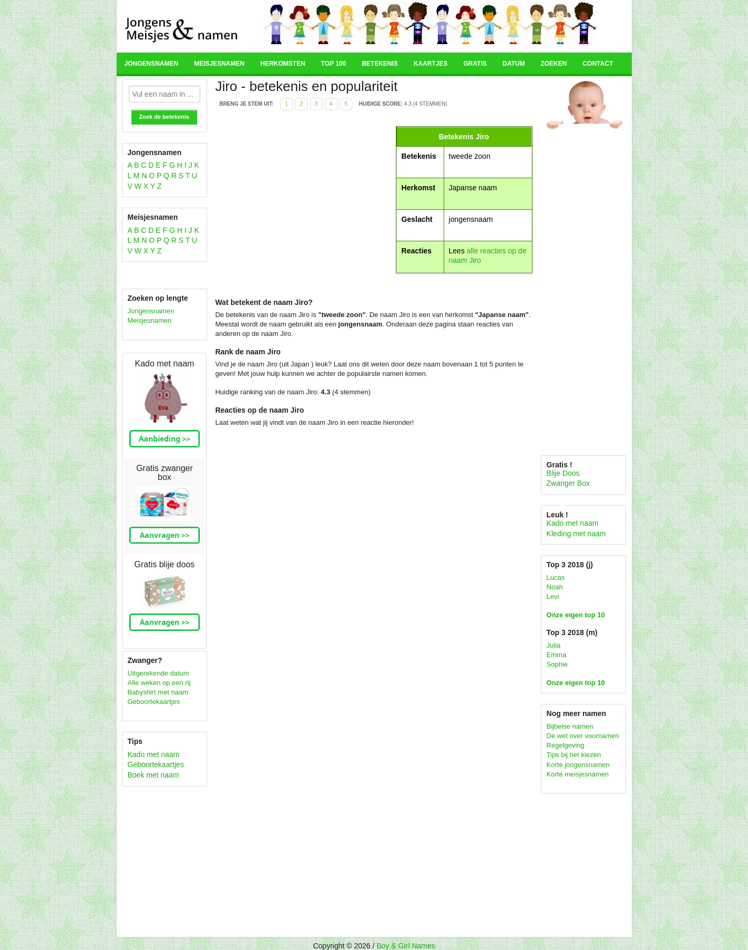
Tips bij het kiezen (574, 755)
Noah (555, 587)
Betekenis (380, 63)
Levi (553, 596)
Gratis (475, 63)
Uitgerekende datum (158, 673)
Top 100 (333, 63)
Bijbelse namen (570, 726)
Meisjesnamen (219, 63)
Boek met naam (153, 775)
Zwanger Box (568, 483)
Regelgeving (566, 745)
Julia (554, 645)
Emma (557, 655)
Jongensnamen (152, 63)
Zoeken (553, 63)
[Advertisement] (304, 199)
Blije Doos (563, 473)
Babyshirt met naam (158, 692)
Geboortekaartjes (154, 702)
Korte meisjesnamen (578, 774)
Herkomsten (282, 63)
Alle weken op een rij (159, 683)
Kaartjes (431, 63)
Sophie (557, 664)
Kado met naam (154, 754)
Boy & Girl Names (405, 946)
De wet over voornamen (583, 736)
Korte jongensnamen (578, 765)
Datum (514, 63)
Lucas (556, 577)
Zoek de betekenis (164, 117)
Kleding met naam (576, 533)
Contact (597, 63)
